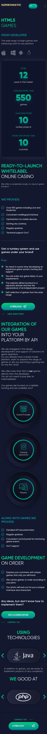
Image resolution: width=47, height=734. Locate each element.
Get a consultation (18, 615)
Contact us (13, 622)
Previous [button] (2, 655)
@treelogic (16, 306)
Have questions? (16, 314)
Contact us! (20, 720)
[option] (23, 655)
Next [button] (44, 655)
